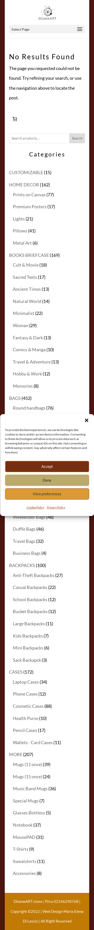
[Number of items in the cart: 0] (14, 119)
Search (77, 138)
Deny (47, 487)
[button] (86, 427)
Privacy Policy (56, 514)
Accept (47, 473)
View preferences (47, 501)
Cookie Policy (35, 514)
